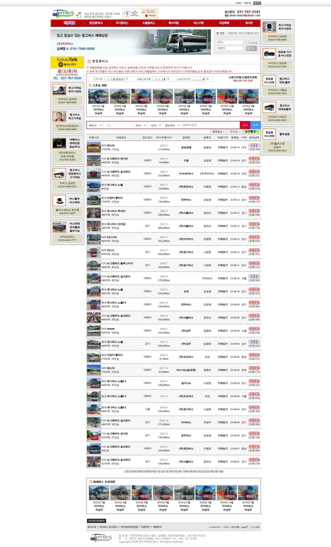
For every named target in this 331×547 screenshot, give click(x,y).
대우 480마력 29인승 (110, 239)
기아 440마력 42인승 (114, 160)
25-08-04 (235, 383)
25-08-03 (235, 435)
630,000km (164, 461)
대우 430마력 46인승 (110, 252)
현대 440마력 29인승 (113, 304)
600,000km (164, 252)
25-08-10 (235, 278)
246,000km (164, 383)
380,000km (164, 226)
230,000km (164, 304)
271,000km (164, 422)
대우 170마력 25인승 (110, 370)
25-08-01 (235, 448)
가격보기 (223, 147)
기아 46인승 (115, 448)
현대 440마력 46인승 (112, 291)
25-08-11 (235, 265)
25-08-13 (235, 186)
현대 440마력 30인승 (113, 409)
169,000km (164, 265)
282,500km (164, 239)
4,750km (163, 357)
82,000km (164, 370)
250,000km (164, 409)
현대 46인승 (112, 186)
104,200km (164, 330)
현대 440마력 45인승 (113, 213)
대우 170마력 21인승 (110, 147)
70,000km (164, 160)
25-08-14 (235, 147)
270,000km (164, 278)
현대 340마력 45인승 (113, 226)
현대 (113, 396)
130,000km (164, 199)
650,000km (164, 291)
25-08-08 (235, 304)
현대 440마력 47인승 (113, 383)
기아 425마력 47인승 (114, 435)
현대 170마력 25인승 (112, 199)
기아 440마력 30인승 (115, 317)
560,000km (164, 317)
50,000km (164, 186)
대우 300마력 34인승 (110, 330)
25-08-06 (235, 356)
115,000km (164, 147)
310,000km (164, 173)
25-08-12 (235, 212)
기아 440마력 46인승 (115, 173)
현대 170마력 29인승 (112, 357)
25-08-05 (235, 370)
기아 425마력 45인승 (115, 461)
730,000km (164, 435)
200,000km (164, 213)
